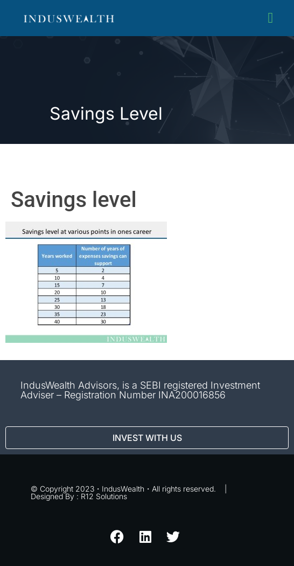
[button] (270, 18)
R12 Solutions (104, 496)
